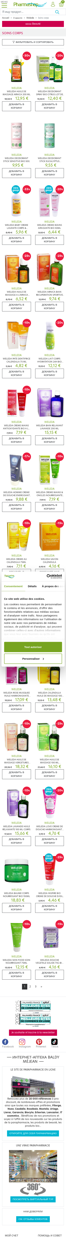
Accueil (5, 17)
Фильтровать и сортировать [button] (33, 42)
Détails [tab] (32, 586)
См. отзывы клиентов (33, 1219)
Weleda (30, 17)
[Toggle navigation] (4, 4)
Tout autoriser (33, 647)
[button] (52, 4)
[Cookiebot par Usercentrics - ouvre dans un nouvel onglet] (47, 576)
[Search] (27, 12)
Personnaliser (33, 658)
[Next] (41, 987)
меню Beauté (33, 24)
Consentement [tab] (13, 586)
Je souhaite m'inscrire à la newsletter (33, 1032)
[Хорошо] (60, 12)
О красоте (17, 17)
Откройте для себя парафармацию (32, 1133)
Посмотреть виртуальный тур (33, 1199)
